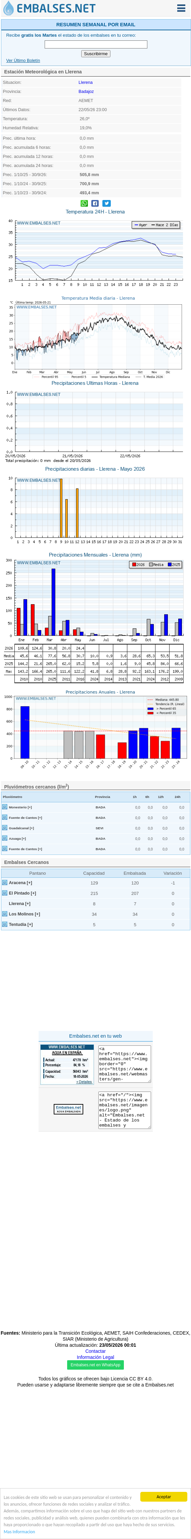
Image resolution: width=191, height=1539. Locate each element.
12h (160, 892)
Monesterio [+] (20, 903)
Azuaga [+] (17, 934)
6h (147, 892)
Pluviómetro (12, 892)
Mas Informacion (19, 1532)
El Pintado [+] (22, 988)
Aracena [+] (20, 978)
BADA (100, 903)
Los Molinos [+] (24, 1009)
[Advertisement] (96, 65)
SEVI (99, 924)
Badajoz (86, 187)
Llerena (86, 178)
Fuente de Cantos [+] (25, 913)
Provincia (102, 892)
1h (135, 892)
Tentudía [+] (21, 1020)
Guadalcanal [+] (21, 924)
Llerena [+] (20, 999)
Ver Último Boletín (23, 156)
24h (177, 892)
